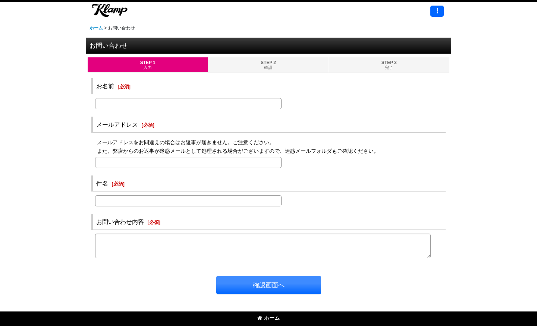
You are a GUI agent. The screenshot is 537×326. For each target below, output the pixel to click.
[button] (437, 11)
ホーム (268, 318)
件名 (102, 183)
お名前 (105, 86)
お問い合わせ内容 (120, 221)
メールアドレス (117, 124)
